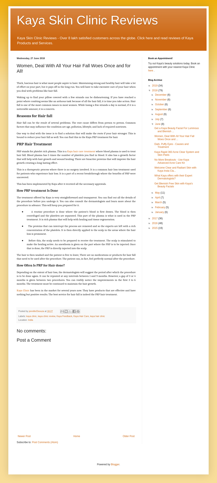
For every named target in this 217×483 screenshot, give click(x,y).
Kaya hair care (75, 151)
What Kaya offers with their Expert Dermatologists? (173, 177)
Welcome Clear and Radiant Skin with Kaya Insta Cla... (175, 169)
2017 (155, 218)
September (161, 109)
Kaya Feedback (64, 316)
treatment (89, 151)
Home (76, 436)
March (159, 202)
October (160, 104)
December (161, 94)
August (159, 114)
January (160, 212)
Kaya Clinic (23, 290)
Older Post (129, 436)
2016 (155, 223)
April (158, 197)
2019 (155, 85)
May (157, 192)
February (160, 207)
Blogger (115, 464)
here (151, 70)
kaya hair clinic (97, 316)
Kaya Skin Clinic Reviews (87, 20)
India (30, 320)
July (157, 119)
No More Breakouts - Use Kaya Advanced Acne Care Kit (171, 161)
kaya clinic (31, 316)
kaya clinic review (46, 316)
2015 (155, 228)
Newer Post (24, 436)
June (158, 124)
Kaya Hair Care (81, 316)
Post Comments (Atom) (45, 442)
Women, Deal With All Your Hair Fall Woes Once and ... (174, 138)
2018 (155, 90)
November (161, 99)
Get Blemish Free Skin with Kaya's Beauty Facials (173, 185)
